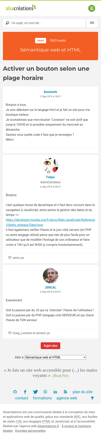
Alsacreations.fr (48, 426)
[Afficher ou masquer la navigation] (91, 8)
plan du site (83, 391)
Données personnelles (30, 431)
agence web (66, 398)
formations (42, 398)
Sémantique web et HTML (50, 50)
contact (21, 398)
